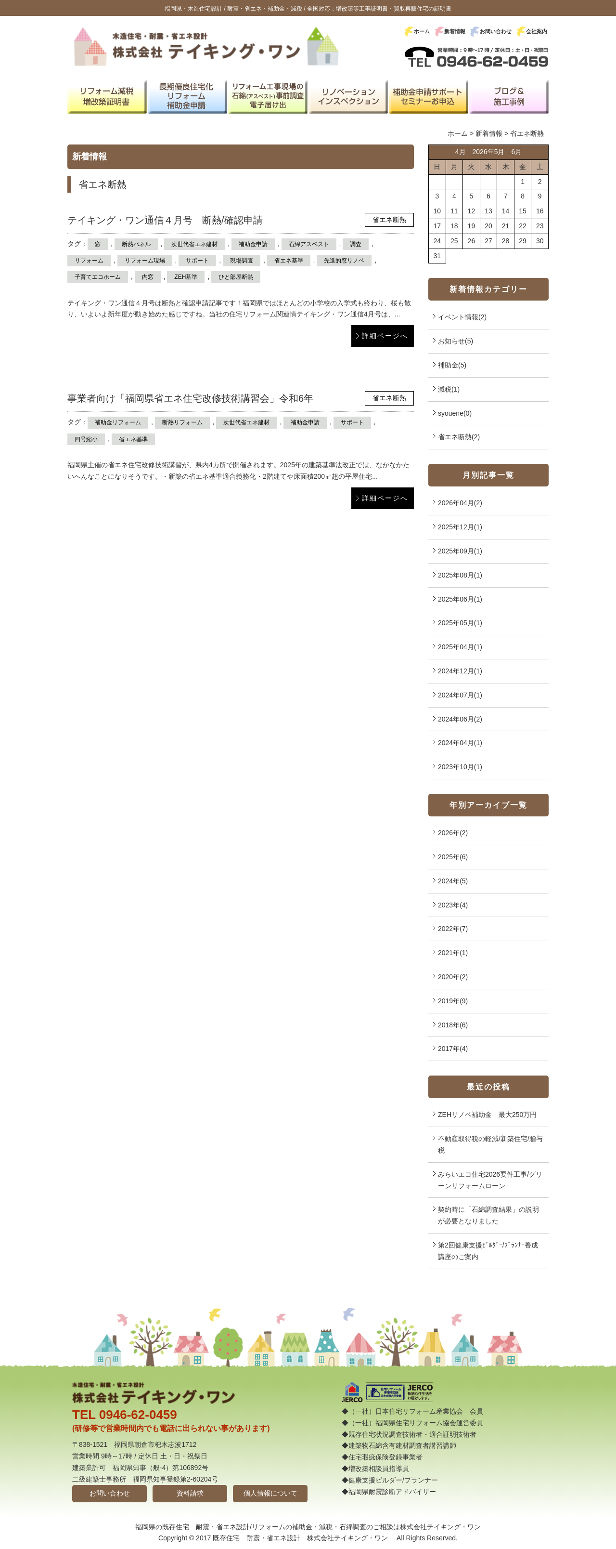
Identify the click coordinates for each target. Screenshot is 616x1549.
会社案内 (536, 31)
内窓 (148, 277)
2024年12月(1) (460, 671)
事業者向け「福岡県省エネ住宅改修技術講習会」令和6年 (190, 398)
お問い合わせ (496, 31)
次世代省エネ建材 (194, 244)
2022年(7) (453, 928)
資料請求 (190, 1493)
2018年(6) (453, 1025)
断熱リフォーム (182, 422)
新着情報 (454, 31)
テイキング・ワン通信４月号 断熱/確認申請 (165, 220)
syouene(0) (455, 413)
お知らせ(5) (455, 341)
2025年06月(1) (460, 599)
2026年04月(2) (460, 503)
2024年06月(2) (460, 719)
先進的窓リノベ (344, 260)
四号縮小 (86, 439)
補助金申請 (253, 244)
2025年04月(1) (460, 647)
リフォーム (89, 260)
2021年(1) (453, 953)
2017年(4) (453, 1048)
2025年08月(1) (460, 575)
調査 (355, 244)
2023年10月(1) (460, 767)
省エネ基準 (288, 260)
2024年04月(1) (460, 743)
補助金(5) (452, 365)
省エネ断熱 (389, 219)
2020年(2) (453, 977)
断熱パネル (136, 244)
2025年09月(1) (460, 551)
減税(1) (449, 389)
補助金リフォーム (118, 422)
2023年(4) (453, 905)
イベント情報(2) (462, 317)
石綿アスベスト (309, 244)
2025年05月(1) (460, 623)
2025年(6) (453, 857)
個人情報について (270, 1493)
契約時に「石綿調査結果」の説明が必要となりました (488, 1215)
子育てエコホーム (98, 277)
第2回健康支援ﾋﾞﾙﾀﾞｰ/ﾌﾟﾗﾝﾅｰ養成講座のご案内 (488, 1250)
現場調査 (241, 260)
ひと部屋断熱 (235, 277)
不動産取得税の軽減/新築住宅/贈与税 (490, 1144)
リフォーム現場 (145, 260)
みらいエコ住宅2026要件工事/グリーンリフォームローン (490, 1180)
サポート (197, 260)
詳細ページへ (385, 336)
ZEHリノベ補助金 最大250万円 (487, 1114)
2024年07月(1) (460, 695)
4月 (460, 152)
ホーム (422, 31)
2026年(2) (453, 833)
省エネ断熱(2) (459, 437)
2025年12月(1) (460, 527)
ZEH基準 (185, 277)
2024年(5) (453, 881)
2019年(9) (453, 1001)
